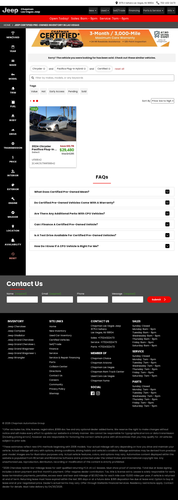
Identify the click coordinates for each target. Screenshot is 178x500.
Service (53, 352)
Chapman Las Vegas (102, 367)
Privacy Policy (57, 388)
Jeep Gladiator (16, 335)
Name (17, 293)
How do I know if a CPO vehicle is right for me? (101, 246)
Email (51, 293)
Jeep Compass (16, 330)
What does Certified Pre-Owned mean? (101, 191)
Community (56, 384)
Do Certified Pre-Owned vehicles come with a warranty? (101, 202)
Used (110, 10)
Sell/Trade (123, 10)
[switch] (13, 35)
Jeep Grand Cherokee (21, 339)
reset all (119, 68)
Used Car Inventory (60, 335)
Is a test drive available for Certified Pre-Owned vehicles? (101, 235)
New (99, 10)
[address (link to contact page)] (134, 3)
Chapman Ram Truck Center (107, 371)
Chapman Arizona (101, 362)
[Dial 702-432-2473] (166, 3)
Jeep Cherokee (17, 326)
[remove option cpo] (104, 68)
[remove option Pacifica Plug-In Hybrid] (71, 68)
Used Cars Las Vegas (103, 375)
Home (7, 24)
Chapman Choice (101, 358)
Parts (52, 361)
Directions (55, 370)
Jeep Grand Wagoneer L (22, 352)
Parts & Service (155, 10)
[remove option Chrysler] (39, 68)
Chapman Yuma (100, 380)
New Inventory (57, 330)
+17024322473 (106, 337)
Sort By (146, 100)
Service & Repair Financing (64, 357)
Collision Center (58, 366)
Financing (137, 10)
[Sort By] (162, 100)
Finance (53, 348)
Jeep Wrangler (16, 357)
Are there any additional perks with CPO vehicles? (101, 213)
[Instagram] (98, 392)
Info (172, 10)
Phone (80, 293)
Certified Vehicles (59, 339)
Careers (54, 379)
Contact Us (55, 375)
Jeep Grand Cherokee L (21, 343)
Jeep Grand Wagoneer (21, 348)
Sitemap (54, 393)
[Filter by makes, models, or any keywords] (102, 77)
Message (123, 293)
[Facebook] (92, 392)
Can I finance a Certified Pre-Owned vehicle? (101, 224)
